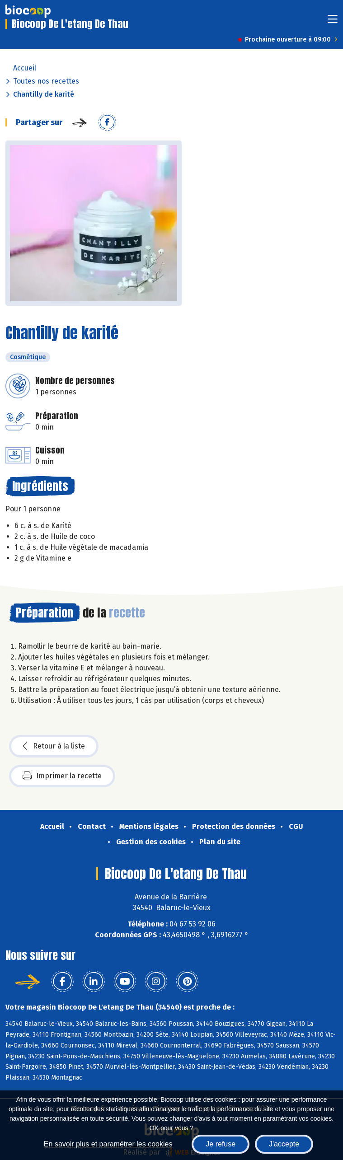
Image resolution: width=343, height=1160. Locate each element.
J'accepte (284, 1144)
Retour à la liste (54, 746)
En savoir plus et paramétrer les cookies (108, 1144)
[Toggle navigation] (333, 22)
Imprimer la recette (62, 776)
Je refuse (220, 1144)
